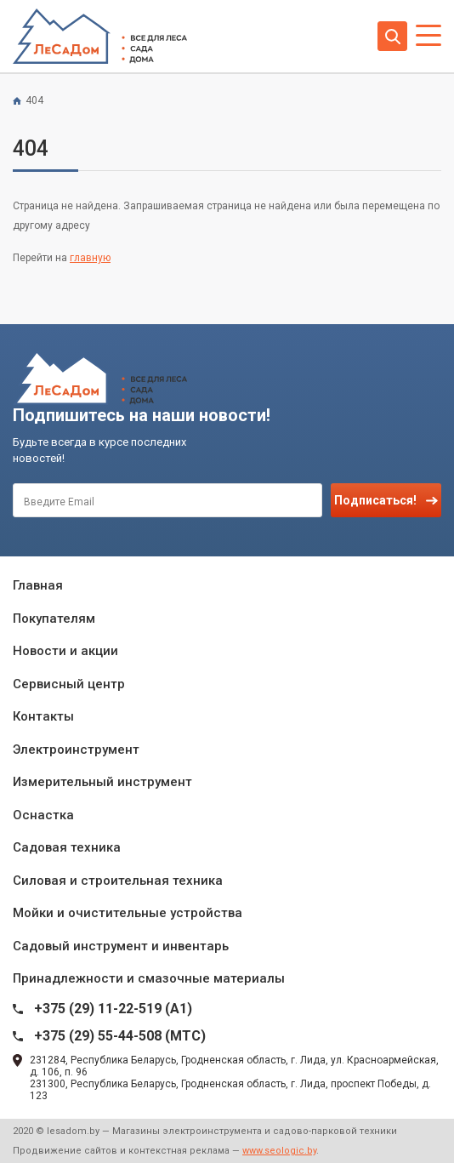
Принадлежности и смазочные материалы (149, 978)
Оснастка (43, 815)
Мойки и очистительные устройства (127, 913)
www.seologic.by (279, 1150)
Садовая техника (67, 847)
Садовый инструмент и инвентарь (121, 946)
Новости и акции (65, 650)
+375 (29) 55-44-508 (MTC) (120, 1036)
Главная (38, 585)
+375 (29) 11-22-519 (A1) (113, 1009)
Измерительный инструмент (102, 782)
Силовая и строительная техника (118, 880)
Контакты (43, 716)
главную (90, 258)
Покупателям (54, 618)
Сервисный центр (69, 684)
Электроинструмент (76, 749)
